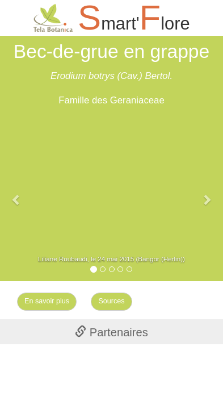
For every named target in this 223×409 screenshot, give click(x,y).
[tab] (111, 331)
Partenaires (111, 332)
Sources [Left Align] (111, 301)
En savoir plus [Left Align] (46, 301)
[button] (16, 194)
